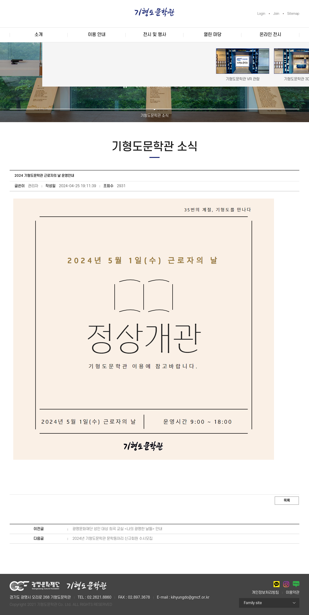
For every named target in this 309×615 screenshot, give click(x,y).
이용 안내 (96, 34)
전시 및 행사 (154, 34)
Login (261, 13)
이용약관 (292, 592)
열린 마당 (212, 34)
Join (276, 13)
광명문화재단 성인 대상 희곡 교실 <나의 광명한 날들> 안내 (117, 529)
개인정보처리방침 (265, 592)
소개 (39, 34)
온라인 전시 (270, 34)
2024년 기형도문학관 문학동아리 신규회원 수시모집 (112, 538)
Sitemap (293, 13)
